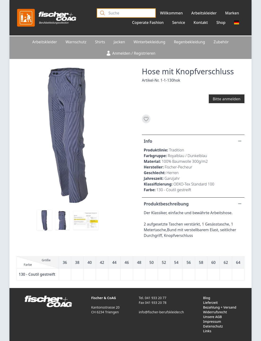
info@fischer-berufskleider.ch (161, 312)
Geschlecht (154, 172)
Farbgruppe (155, 155)
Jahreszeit (153, 178)
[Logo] (46, 18)
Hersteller (153, 167)
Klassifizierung (157, 184)
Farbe (149, 189)
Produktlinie (155, 150)
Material (152, 161)
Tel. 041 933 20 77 (152, 298)
